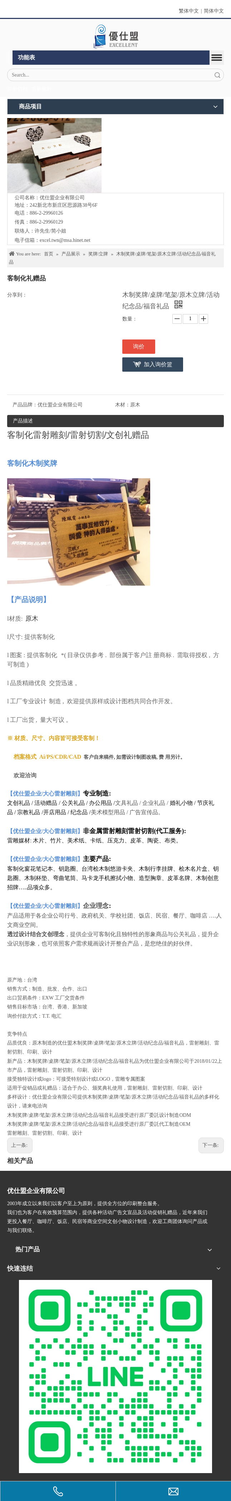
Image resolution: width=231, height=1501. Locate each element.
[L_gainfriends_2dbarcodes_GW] (115, 1376)
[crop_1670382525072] (115, 36)
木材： (122, 404)
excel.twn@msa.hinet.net (65, 240)
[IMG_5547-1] (54, 155)
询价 (138, 346)
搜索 (217, 75)
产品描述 (23, 421)
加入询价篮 (158, 364)
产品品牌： (25, 404)
